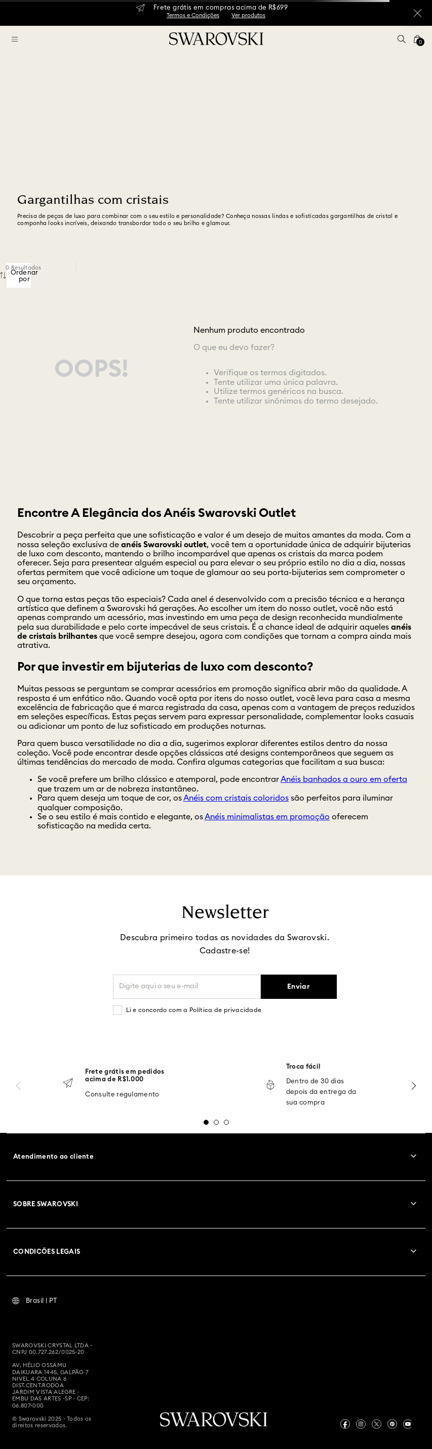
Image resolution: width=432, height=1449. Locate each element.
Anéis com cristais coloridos (236, 798)
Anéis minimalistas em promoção (267, 817)
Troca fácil (303, 1067)
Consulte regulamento (122, 1094)
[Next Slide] (414, 1085)
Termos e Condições (193, 15)
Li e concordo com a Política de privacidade (194, 1010)
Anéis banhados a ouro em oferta (344, 779)
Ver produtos (248, 15)
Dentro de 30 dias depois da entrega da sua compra (321, 1092)
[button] (402, 38)
